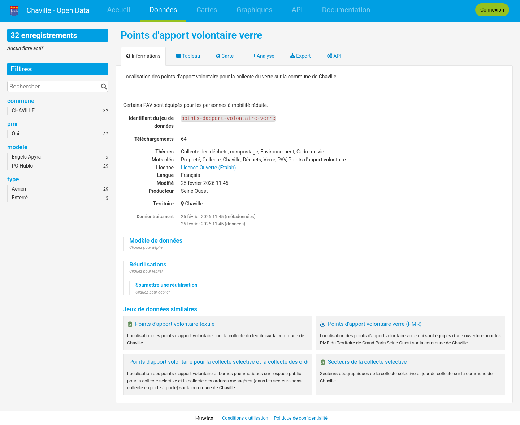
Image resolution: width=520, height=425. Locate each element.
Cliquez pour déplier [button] (146, 247)
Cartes (206, 10)
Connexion (492, 10)
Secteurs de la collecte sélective (367, 362)
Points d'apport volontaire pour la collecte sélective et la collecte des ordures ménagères (238, 362)
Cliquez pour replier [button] (146, 271)
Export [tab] (300, 56)
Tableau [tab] (188, 56)
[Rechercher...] (57, 86)
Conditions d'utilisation (245, 418)
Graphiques (254, 10)
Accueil (118, 10)
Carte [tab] (225, 56)
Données (163, 10)
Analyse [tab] (262, 56)
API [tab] (334, 56)
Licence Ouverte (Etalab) (208, 167)
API (297, 10)
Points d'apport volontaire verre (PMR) (375, 324)
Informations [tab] (143, 56)
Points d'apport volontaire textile (174, 324)
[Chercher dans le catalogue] (103, 86)
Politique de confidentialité (301, 418)
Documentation (346, 10)
